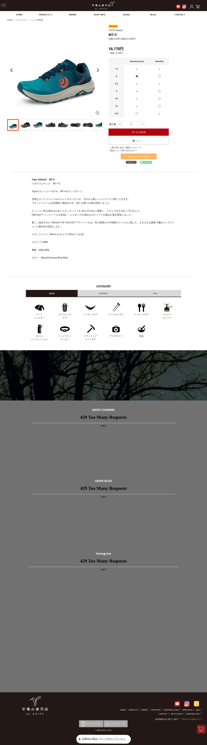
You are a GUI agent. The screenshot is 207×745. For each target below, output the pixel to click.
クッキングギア (141, 314)
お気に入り (138, 140)
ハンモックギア (90, 314)
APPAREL (103, 293)
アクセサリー (116, 336)
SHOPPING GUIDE (171, 710)
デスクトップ (115, 723)
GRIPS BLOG (103, 481)
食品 (141, 336)
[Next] (97, 70)
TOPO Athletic (116, 30)
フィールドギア (115, 314)
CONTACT (180, 14)
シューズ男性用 (36, 20)
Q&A (198, 710)
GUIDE (126, 14)
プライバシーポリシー (190, 719)
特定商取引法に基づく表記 (166, 719)
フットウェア (21, 20)
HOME (19, 14)
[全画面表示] (97, 112)
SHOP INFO (99, 14)
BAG (155, 293)
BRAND (72, 14)
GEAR (51, 293)
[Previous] (12, 70)
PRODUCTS (46, 14)
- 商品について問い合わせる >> (123, 150)
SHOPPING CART (193, 714)
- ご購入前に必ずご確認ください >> (125, 147)
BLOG (153, 14)
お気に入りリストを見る (139, 156)
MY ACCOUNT (177, 714)
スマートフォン (90, 723)
